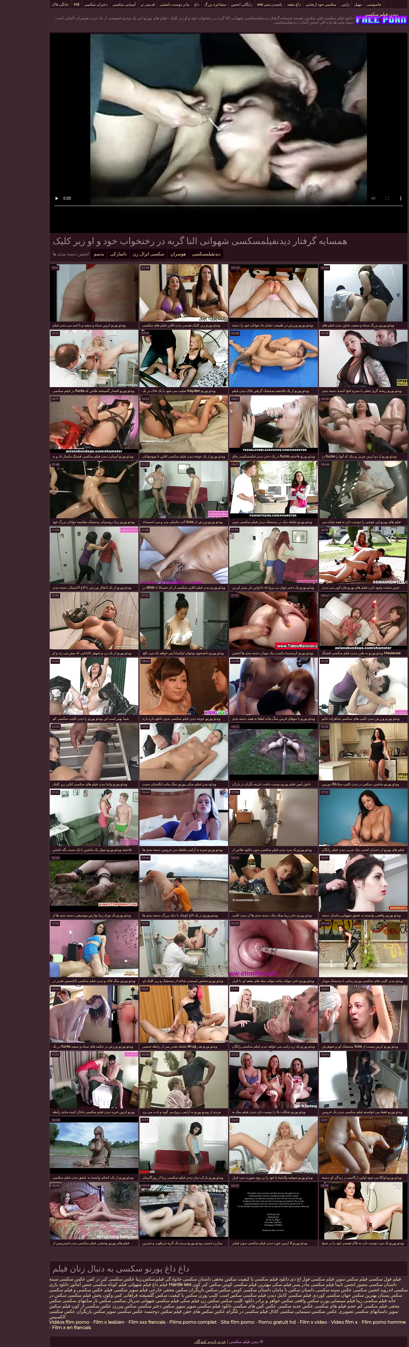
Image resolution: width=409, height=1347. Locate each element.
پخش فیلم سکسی (60, 1295)
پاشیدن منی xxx (245, 4)
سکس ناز (78, 1300)
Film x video (289, 1322)
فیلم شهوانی (115, 1284)
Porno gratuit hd (253, 1322)
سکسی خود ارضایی (296, 4)
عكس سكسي (300, 1311)
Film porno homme (359, 1322)
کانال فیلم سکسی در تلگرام (227, 1311)
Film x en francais (47, 1327)
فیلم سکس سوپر (326, 1279)
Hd (52, 4)
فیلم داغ (135, 1284)
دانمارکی (94, 254)
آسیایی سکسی (100, 4)
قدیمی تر (123, 4)
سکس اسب (206, 1295)
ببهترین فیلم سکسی (228, 1284)
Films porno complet (169, 1322)
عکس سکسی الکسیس (38, 1314)
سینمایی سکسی (271, 1311)
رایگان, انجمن (217, 4)
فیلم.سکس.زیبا (126, 1279)
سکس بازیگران (178, 1290)
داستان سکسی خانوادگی (164, 1279)
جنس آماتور (57, 1284)
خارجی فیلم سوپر (121, 1290)
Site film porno (213, 1322)
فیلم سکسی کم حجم (343, 1306)
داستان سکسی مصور (352, 1284)
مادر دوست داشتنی (150, 4)
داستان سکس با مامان (269, 1290)
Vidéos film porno (45, 1322)
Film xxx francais (122, 1322)
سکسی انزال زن (124, 254)
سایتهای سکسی (53, 1300)
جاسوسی (350, 4)
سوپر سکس (149, 1306)
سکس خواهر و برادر (250, 1300)
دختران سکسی (72, 4)
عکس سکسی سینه (43, 1279)
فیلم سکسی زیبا (347, 1300)
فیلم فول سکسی (361, 1279)
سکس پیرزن (100, 1306)
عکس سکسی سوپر (100, 1311)
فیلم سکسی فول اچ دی (288, 1279)
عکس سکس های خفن (180, 1311)
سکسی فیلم (91, 1290)
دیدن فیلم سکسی (357, 14)
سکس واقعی (282, 1300)
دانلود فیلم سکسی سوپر (184, 1306)
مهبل (334, 4)
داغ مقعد (270, 4)
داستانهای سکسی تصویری (338, 1311)
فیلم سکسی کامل (269, 1295)
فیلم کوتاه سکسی (85, 1284)
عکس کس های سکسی (230, 1306)
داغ (172, 4)
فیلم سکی (257, 1284)
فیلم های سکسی (306, 1306)
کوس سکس (196, 1284)
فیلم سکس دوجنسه (139, 1311)
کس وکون (88, 1295)
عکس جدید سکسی (271, 1306)
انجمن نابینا (320, 1284)
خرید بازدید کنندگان (186, 1341)
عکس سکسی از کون (67, 1306)
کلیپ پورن (184, 1295)
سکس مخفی (200, 1279)
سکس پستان (365, 1295)
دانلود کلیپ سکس (212, 1300)
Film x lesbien (84, 1322)
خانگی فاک (36, 4)
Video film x (320, 1322)
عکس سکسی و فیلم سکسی (52, 1290)
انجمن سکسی (342, 1290)
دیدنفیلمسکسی (182, 254)
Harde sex (156, 1284)
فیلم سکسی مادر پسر (289, 1284)
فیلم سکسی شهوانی (135, 1300)
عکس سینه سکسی (309, 1290)
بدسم (75, 254)
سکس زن (185, 1300)
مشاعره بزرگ (191, 4)
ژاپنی (321, 4)
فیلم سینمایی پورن (313, 1300)
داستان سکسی (233, 1290)
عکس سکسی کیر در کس (85, 1279)
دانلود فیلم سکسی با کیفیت (238, 1279)
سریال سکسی (101, 1300)
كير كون (176, 1284)
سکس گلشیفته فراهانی (121, 1295)
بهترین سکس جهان (334, 1295)
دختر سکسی (125, 1306)
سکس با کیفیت (158, 1295)
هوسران (154, 254)
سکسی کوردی (301, 1295)
